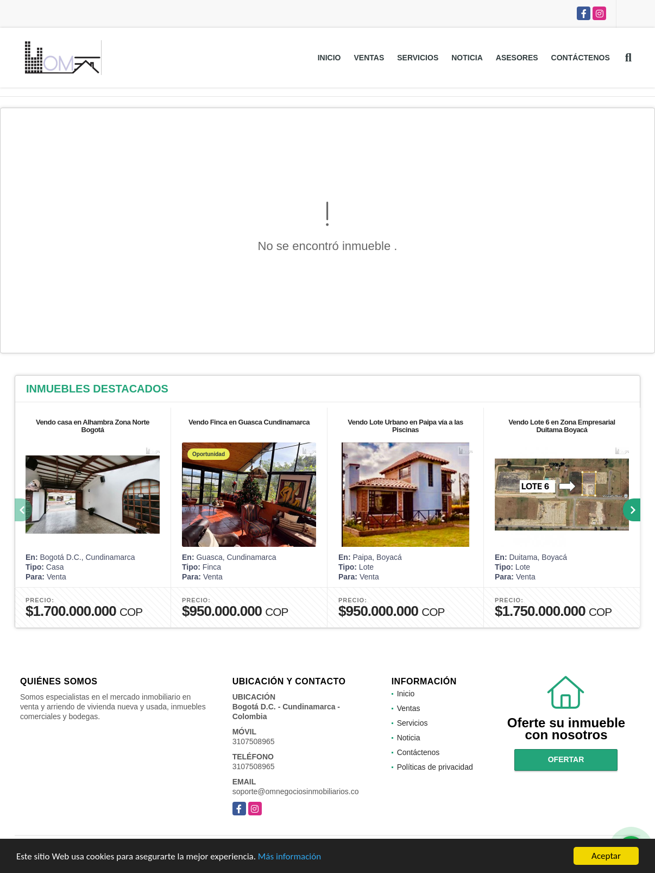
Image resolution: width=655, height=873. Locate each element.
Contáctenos (580, 57)
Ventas (369, 57)
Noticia (467, 57)
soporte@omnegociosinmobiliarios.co (295, 791)
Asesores (517, 57)
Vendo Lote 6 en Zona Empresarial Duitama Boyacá (561, 426)
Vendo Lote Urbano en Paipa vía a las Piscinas (405, 426)
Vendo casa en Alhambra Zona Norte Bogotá (92, 426)
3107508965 (253, 741)
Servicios (417, 57)
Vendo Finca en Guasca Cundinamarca (249, 422)
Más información (289, 857)
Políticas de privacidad (435, 767)
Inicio (329, 57)
